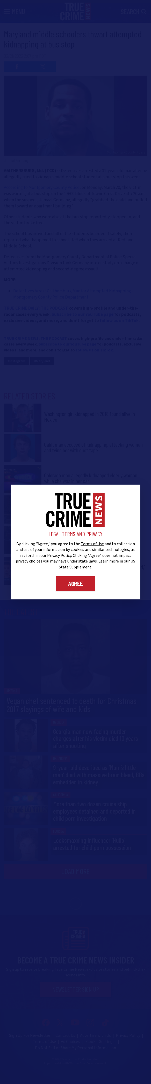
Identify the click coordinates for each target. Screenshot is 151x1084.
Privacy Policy (59, 555)
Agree (75, 583)
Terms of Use (92, 544)
